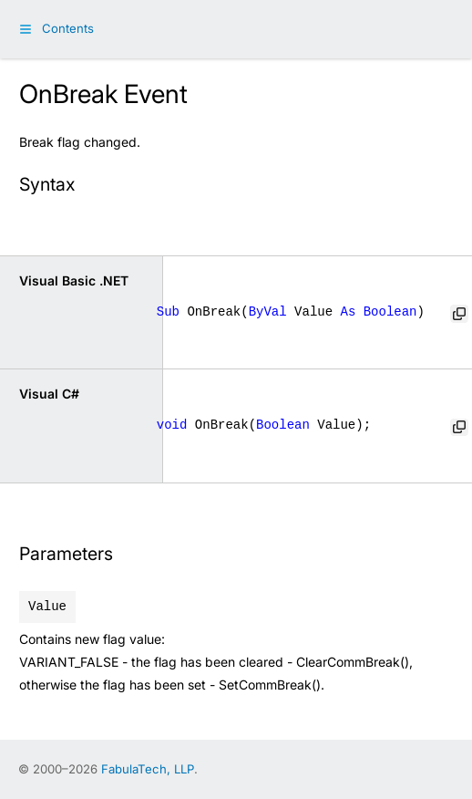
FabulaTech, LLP (147, 769)
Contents (68, 28)
